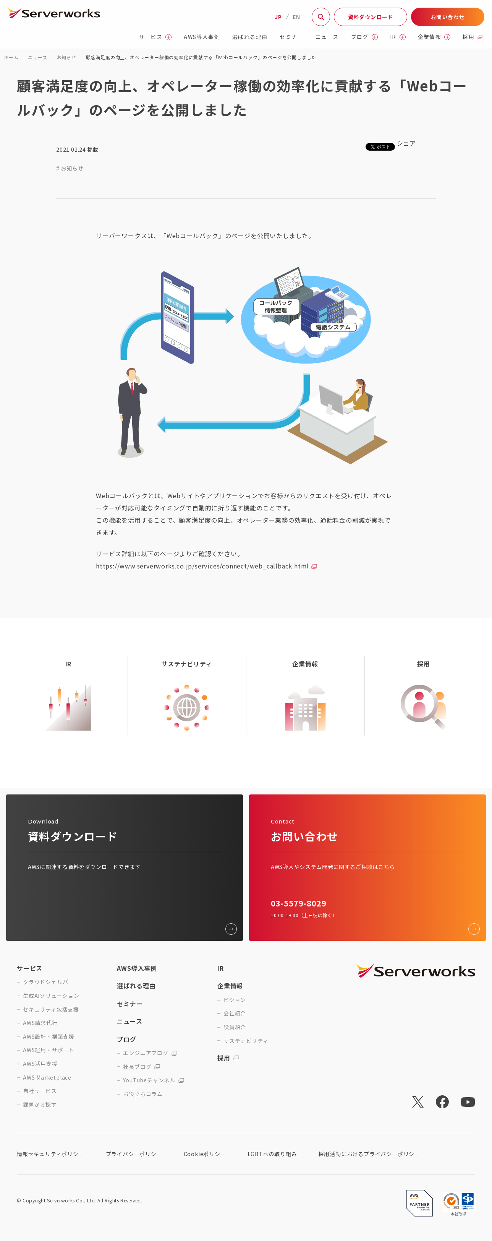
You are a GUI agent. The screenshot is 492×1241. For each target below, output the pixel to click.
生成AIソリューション (51, 995)
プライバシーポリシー (134, 1154)
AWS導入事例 (202, 37)
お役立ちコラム (143, 1094)
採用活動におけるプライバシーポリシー (369, 1154)
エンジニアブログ (150, 1053)
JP (278, 16)
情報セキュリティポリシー (50, 1154)
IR (398, 37)
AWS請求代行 (40, 1023)
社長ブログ (141, 1066)
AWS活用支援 (40, 1063)
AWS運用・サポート (48, 1050)
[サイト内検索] (321, 17)
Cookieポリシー (205, 1154)
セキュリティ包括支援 (51, 1009)
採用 (472, 37)
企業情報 (434, 37)
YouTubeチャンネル (153, 1080)
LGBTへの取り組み (272, 1154)
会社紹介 (234, 1013)
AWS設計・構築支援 (48, 1036)
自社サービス (40, 1091)
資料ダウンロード (370, 17)
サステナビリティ (245, 1040)
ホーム (11, 57)
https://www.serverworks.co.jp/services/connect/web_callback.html (202, 565)
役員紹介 (234, 1027)
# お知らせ (69, 168)
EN (296, 16)
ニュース (327, 37)
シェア (406, 143)
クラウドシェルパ (45, 982)
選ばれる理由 (249, 37)
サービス (155, 37)
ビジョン (234, 1000)
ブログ (364, 37)
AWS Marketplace (47, 1077)
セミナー (291, 37)
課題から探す (40, 1104)
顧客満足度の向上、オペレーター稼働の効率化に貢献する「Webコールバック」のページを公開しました (201, 57)
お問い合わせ (448, 17)
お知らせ (66, 57)
